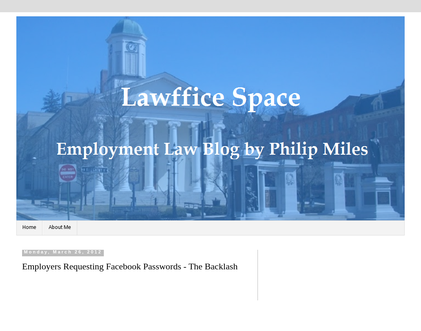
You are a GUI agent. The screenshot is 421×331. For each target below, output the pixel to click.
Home (29, 227)
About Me (60, 227)
